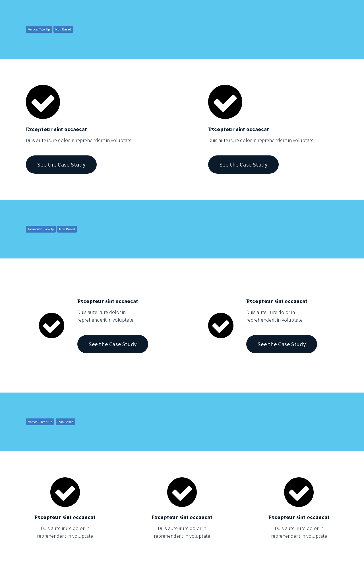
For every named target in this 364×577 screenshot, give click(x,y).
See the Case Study (61, 164)
